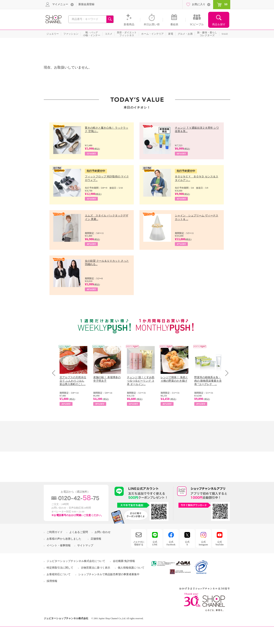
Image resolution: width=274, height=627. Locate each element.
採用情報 (52, 581)
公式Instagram (203, 543)
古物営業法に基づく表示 (95, 567)
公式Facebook (170, 543)
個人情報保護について (131, 567)
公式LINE (154, 543)
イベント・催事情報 (59, 545)
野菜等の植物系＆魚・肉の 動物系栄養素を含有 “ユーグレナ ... (208, 381)
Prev (55, 373)
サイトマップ (85, 545)
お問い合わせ (103, 532)
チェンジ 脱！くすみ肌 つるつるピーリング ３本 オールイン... (140, 381)
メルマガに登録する (138, 543)
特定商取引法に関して (60, 567)
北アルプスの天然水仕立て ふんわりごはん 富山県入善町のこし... (73, 381)
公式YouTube (219, 543)
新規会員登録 (86, 4)
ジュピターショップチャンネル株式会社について (76, 561)
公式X (187, 543)
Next (225, 373)
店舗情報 (96, 538)
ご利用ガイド (55, 532)
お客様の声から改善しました (64, 538)
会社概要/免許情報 (124, 561)
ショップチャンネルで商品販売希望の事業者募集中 (108, 574)
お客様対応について (59, 574)
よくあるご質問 (78, 532)
